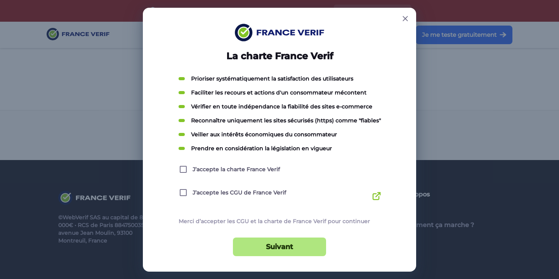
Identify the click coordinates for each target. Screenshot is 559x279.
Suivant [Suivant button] (279, 247)
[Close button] (405, 18)
